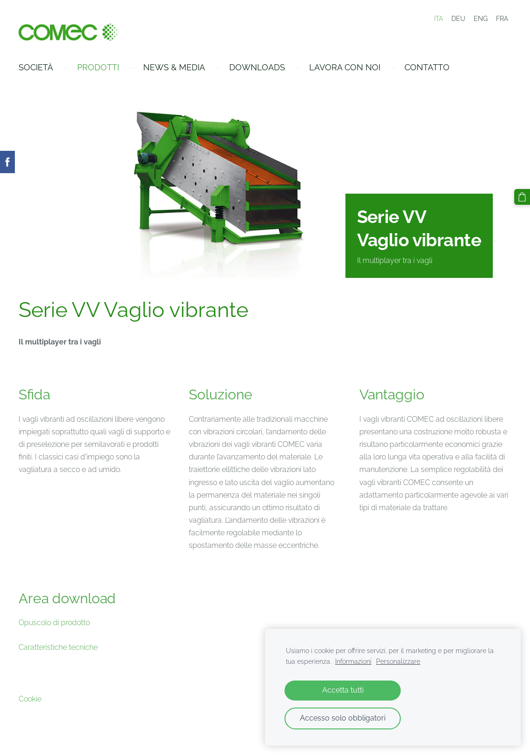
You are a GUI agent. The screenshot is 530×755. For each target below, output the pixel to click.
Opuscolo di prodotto (54, 622)
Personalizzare (398, 661)
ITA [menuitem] (438, 18)
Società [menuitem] (36, 67)
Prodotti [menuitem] (98, 67)
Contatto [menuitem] (427, 67)
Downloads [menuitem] (257, 67)
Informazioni (353, 661)
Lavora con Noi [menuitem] (344, 67)
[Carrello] (522, 197)
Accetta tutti (343, 690)
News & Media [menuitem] (174, 67)
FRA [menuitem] (502, 18)
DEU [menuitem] (458, 18)
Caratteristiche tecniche (58, 647)
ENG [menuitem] (481, 18)
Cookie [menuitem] (30, 698)
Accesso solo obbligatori (342, 718)
